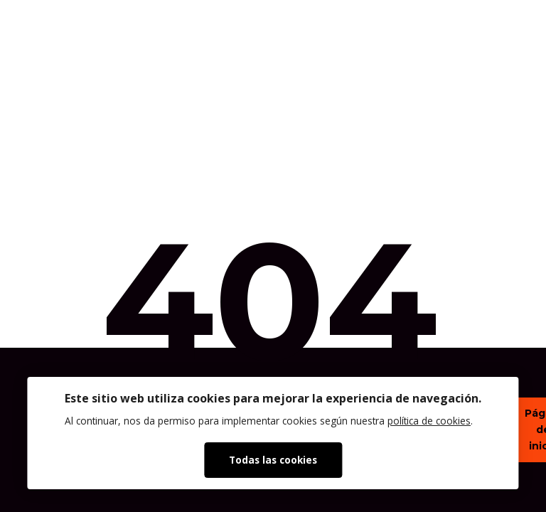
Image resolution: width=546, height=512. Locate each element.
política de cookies (429, 420)
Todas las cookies (273, 459)
